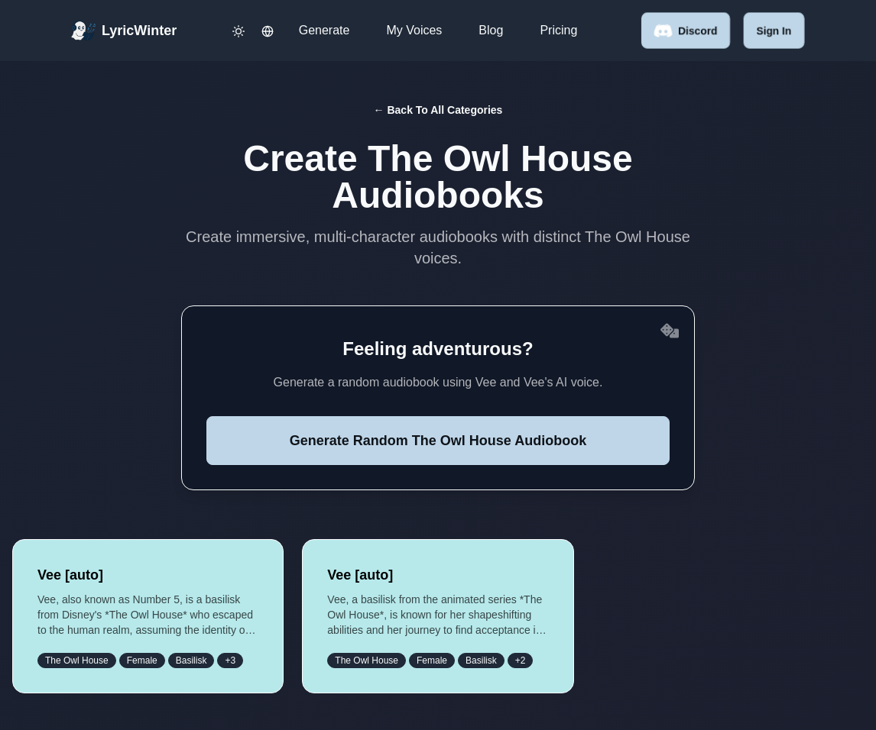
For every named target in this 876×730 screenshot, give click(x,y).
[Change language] (268, 30)
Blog (491, 30)
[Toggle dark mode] (238, 30)
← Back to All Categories (438, 110)
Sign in (774, 30)
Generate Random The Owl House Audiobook (438, 440)
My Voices (414, 30)
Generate (324, 30)
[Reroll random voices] (669, 330)
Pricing (558, 30)
